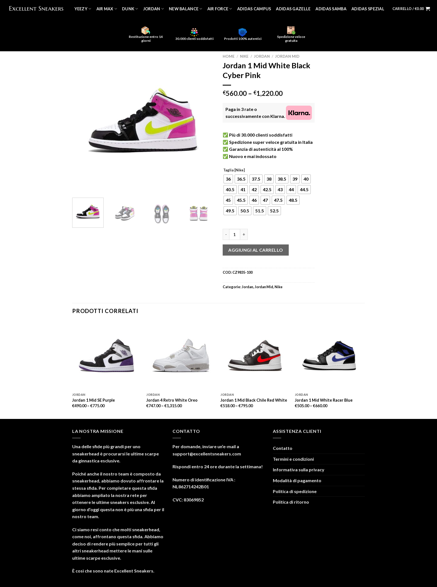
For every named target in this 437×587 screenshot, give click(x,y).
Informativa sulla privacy (298, 469)
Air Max (106, 8)
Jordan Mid (287, 56)
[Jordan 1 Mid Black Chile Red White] (254, 355)
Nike (244, 56)
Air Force (219, 8)
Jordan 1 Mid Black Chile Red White (253, 400)
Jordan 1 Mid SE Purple (93, 400)
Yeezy (82, 8)
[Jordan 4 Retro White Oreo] (180, 355)
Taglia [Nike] (234, 170)
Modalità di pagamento (297, 480)
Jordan (153, 8)
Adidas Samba (330, 8)
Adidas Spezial (367, 8)
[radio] (228, 179)
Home (229, 56)
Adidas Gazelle (293, 8)
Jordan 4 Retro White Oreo (172, 400)
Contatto (282, 448)
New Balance (185, 8)
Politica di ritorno (291, 501)
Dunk (130, 8)
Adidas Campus (254, 8)
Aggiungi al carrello (255, 250)
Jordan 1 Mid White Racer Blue (324, 400)
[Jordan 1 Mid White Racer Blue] (329, 355)
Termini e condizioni (293, 459)
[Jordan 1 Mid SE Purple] (106, 355)
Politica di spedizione (295, 491)
